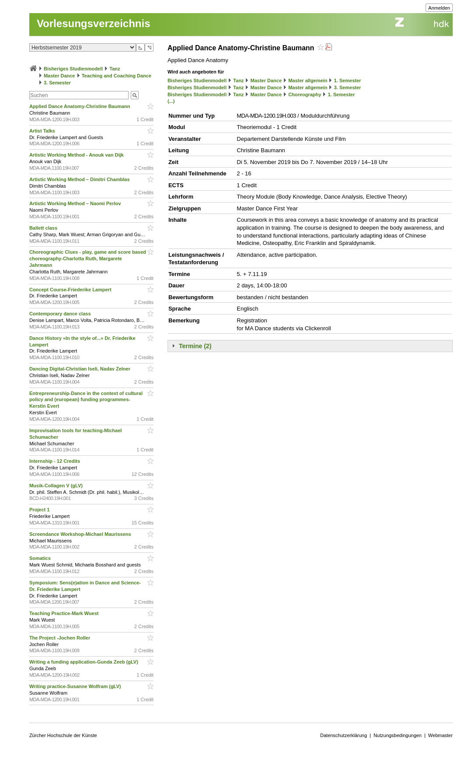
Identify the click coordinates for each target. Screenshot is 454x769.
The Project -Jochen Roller (60, 637)
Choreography (304, 94)
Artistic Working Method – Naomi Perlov (75, 203)
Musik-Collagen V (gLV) (56, 485)
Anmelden (439, 7)
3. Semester (57, 82)
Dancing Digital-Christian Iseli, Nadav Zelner (80, 368)
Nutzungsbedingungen (398, 735)
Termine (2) (195, 346)
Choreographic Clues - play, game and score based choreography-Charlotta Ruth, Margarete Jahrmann (87, 258)
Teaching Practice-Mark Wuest (64, 613)
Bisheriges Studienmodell (73, 68)
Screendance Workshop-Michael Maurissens (81, 534)
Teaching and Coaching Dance (116, 75)
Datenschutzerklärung (343, 735)
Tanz (114, 68)
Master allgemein (307, 80)
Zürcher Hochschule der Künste (63, 735)
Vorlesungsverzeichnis (93, 23)
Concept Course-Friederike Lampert (71, 289)
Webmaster (440, 735)
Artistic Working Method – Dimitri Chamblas (80, 179)
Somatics (40, 558)
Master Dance (59, 75)
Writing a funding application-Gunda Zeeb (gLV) (84, 661)
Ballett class (44, 228)
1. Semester (347, 80)
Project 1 (40, 509)
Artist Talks (42, 130)
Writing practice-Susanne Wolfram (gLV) (75, 686)
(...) (171, 101)
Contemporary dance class (60, 313)
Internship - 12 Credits (55, 461)
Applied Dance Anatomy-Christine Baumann (80, 106)
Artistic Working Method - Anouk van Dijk (77, 154)
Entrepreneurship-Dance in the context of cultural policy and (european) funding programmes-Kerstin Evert (86, 400)
